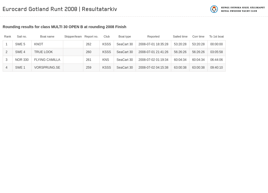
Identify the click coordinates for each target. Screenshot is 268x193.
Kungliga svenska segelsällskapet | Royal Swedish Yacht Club (237, 9)
